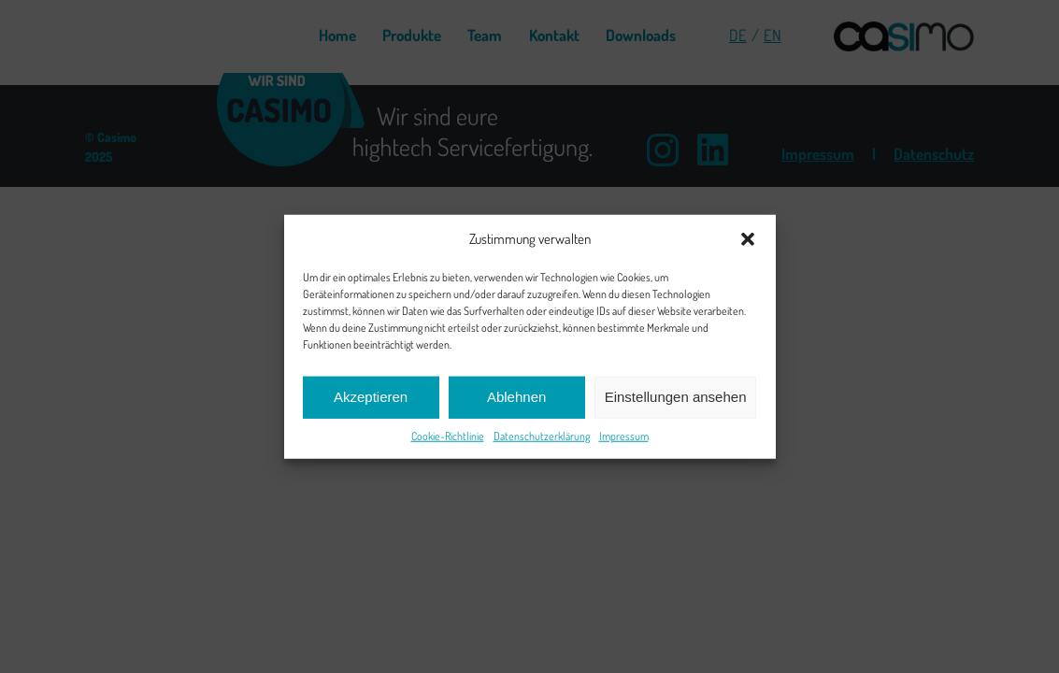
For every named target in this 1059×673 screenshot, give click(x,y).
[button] (747, 239)
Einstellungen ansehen (676, 397)
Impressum (624, 435)
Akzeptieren (371, 397)
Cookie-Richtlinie (447, 435)
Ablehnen (516, 397)
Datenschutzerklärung (542, 435)
